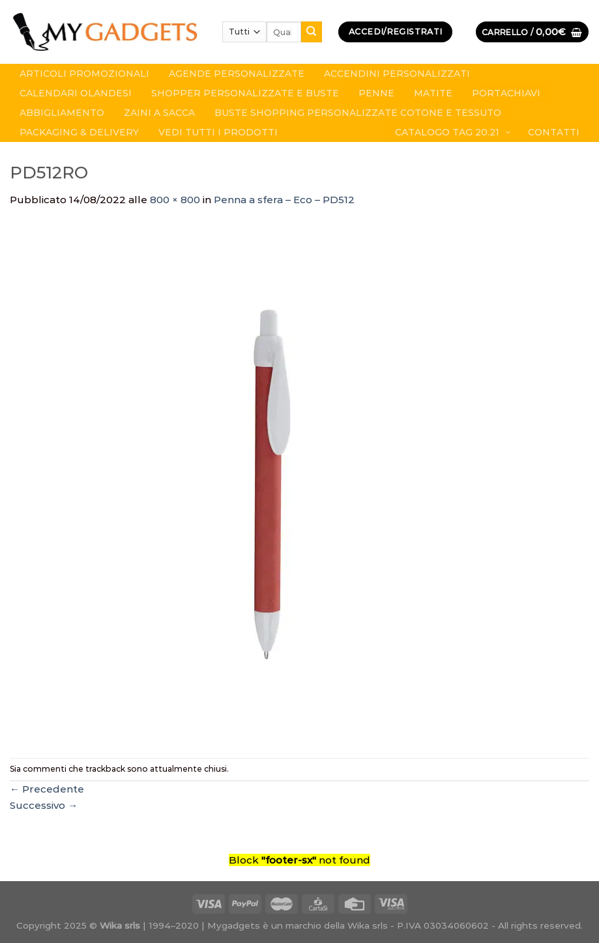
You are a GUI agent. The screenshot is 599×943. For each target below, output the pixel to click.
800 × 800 (175, 199)
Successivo (44, 805)
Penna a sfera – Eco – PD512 (284, 199)
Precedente (47, 789)
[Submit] (311, 31)
